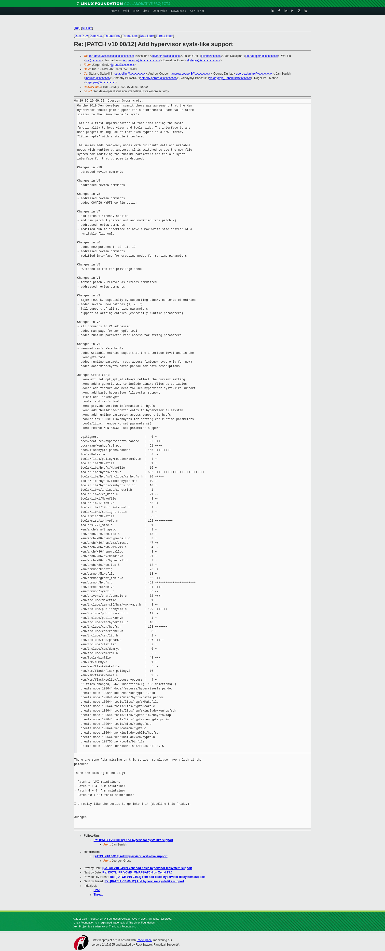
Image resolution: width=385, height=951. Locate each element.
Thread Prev (112, 36)
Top (77, 28)
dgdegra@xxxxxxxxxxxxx (203, 60)
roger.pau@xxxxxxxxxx (100, 82)
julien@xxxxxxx (211, 56)
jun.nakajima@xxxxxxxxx (261, 56)
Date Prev (81, 36)
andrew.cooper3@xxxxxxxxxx (190, 73)
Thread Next (130, 36)
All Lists (87, 28)
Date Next (95, 36)
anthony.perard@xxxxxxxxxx (158, 78)
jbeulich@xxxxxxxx (97, 78)
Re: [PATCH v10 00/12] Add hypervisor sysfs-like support (133, 840)
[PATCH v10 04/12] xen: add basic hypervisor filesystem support (147, 868)
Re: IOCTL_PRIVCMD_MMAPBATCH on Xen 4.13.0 (137, 872)
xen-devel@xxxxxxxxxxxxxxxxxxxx (111, 56)
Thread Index (164, 36)
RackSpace (144, 940)
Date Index (147, 36)
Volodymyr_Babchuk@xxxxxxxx (230, 78)
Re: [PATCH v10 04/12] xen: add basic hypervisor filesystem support (157, 877)
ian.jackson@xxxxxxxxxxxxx (141, 60)
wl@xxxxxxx (93, 60)
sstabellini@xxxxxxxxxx (129, 73)
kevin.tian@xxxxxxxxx (166, 56)
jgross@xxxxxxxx (122, 64)
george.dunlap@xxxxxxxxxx (254, 73)
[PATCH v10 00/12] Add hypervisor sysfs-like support (130, 856)
